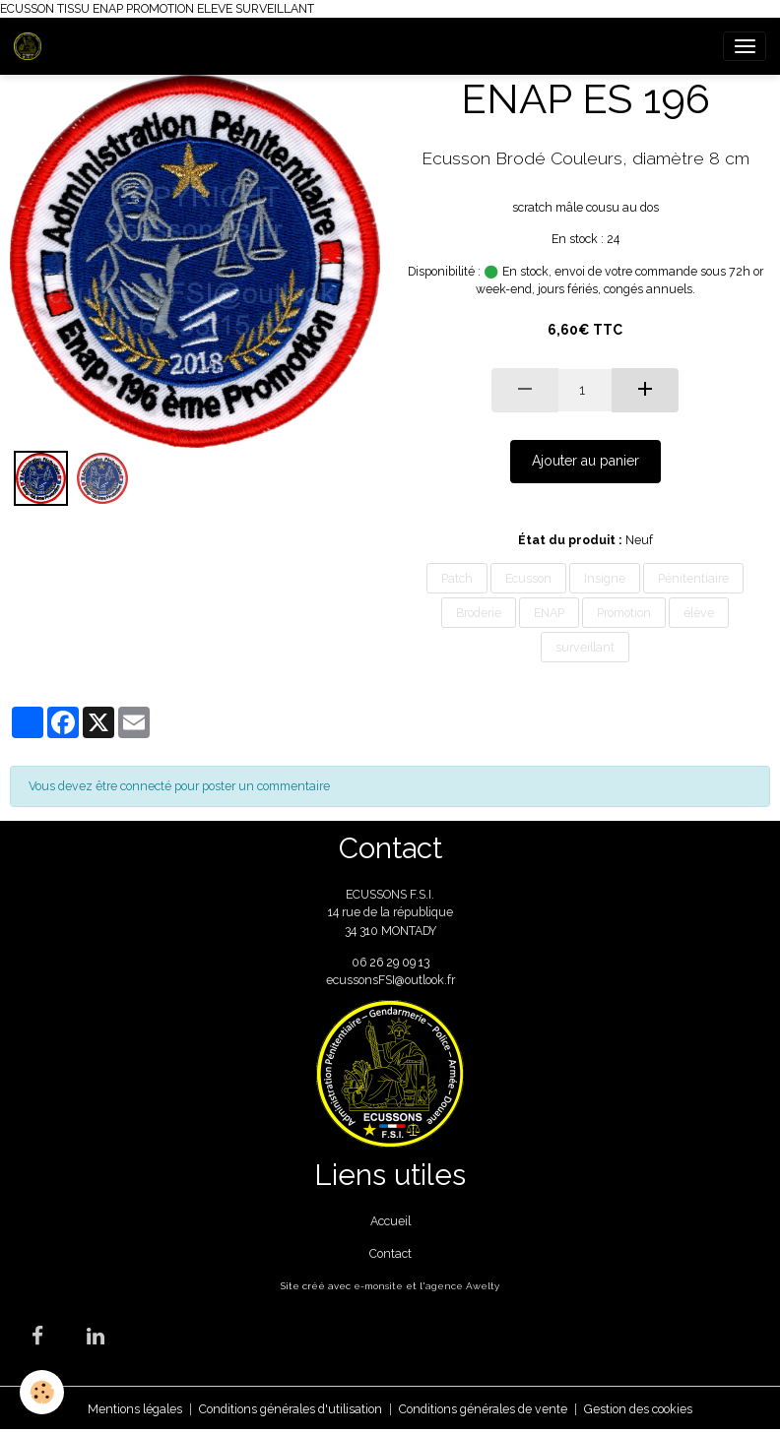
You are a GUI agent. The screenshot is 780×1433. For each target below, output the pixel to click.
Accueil (390, 1221)
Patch (457, 578)
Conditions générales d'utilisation (290, 1409)
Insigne (604, 578)
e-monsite (378, 1285)
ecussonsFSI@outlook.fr (390, 979)
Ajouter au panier (585, 460)
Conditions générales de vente (483, 1409)
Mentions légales (135, 1409)
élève (698, 612)
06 (360, 962)
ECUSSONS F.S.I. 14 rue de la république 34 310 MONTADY (390, 912)
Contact (390, 1253)
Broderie (478, 612)
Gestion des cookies (638, 1409)
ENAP (549, 612)
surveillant (585, 647)
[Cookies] (42, 1392)
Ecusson (528, 578)
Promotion (624, 612)
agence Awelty (462, 1285)
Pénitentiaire (693, 578)
